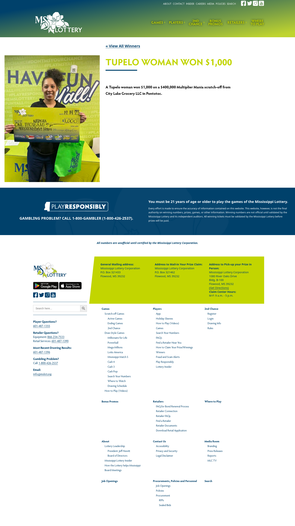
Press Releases (215, 451)
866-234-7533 (55, 337)
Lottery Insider (164, 366)
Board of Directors (117, 455)
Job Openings (110, 481)
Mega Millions (115, 347)
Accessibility (162, 446)
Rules (210, 328)
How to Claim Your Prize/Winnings (174, 347)
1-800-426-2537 (48, 363)
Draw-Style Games (114, 333)
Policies (160, 490)
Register (212, 313)
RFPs (161, 500)
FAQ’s (159, 337)
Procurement (163, 495)
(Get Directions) (219, 288)
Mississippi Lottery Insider (118, 460)
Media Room (212, 441)
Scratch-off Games (114, 313)
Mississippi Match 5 (118, 357)
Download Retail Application (171, 430)
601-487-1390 (60, 341)
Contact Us (159, 441)
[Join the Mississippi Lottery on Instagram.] (255, 3)
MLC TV (212, 460)
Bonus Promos (215, 22)
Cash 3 (111, 366)
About (105, 441)
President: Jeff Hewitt (119, 451)
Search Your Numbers (119, 376)
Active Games (115, 318)
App (158, 313)
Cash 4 (111, 362)
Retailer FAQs (163, 416)
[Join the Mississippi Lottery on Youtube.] (261, 3)
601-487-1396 (41, 352)
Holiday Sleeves (164, 318)
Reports (212, 455)
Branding (212, 446)
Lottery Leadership (115, 446)
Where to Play (257, 22)
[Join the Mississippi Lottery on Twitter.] (249, 3)
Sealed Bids (165, 505)
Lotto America (115, 352)
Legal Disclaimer (164, 455)
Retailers (236, 22)
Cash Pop (113, 371)
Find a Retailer (163, 421)
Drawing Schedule (117, 386)
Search (208, 481)
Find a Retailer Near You (168, 342)
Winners (160, 352)
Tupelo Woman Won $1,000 (169, 62)
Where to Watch (117, 381)
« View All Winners (123, 46)
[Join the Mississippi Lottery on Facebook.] (243, 3)
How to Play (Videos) (116, 390)
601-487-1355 (41, 326)
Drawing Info (214, 323)
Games (157, 22)
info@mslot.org (42, 374)
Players (176, 22)
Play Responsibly (165, 362)
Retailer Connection (166, 411)
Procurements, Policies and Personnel (175, 481)
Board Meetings (113, 470)
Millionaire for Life (117, 337)
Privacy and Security (166, 451)
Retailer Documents (166, 425)
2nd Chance (195, 22)
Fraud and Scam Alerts (168, 357)
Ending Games (115, 323)
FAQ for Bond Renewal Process (172, 406)
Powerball (113, 342)
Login (211, 318)
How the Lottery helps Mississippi (123, 465)
